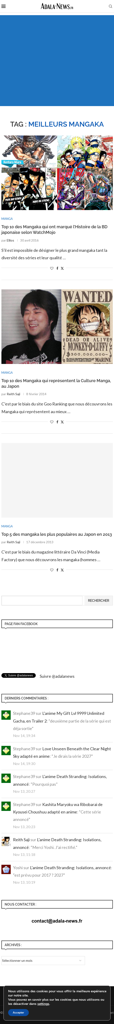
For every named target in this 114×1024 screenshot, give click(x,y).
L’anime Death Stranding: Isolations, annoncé (70, 867)
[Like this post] (51, 268)
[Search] (110, 7)
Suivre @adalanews (57, 676)
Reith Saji (13, 394)
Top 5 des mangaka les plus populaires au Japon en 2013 (56, 534)
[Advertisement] (57, 54)
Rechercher (98, 600)
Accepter (18, 1012)
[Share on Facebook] (57, 268)
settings (43, 1004)
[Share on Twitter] (62, 268)
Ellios (10, 240)
